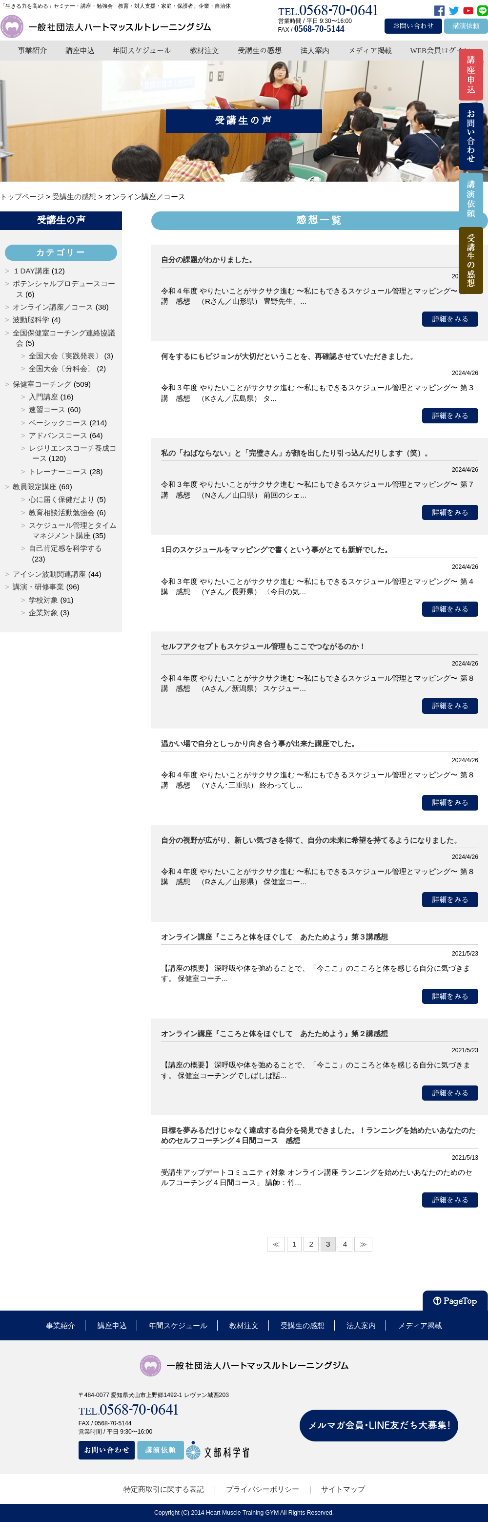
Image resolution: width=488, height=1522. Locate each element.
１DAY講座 (31, 271)
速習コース (47, 409)
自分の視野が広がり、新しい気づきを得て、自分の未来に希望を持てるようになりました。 (311, 840)
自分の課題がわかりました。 (208, 259)
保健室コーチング (42, 384)
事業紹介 (32, 50)
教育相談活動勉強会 (62, 512)
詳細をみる (450, 319)
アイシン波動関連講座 (49, 574)
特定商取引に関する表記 (163, 1489)
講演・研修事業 (38, 587)
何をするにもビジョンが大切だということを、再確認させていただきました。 (289, 356)
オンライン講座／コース (53, 307)
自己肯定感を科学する (65, 548)
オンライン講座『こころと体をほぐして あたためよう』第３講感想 (274, 937)
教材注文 (204, 50)
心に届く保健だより (62, 499)
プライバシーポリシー (262, 1489)
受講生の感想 (260, 50)
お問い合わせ (413, 26)
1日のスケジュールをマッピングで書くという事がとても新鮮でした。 (276, 549)
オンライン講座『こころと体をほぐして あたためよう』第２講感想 (274, 1033)
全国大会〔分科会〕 (62, 368)
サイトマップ (343, 1489)
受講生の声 (61, 220)
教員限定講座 (35, 486)
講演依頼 (466, 26)
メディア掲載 (370, 50)
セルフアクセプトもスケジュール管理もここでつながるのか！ (263, 646)
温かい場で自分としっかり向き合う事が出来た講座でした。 (260, 743)
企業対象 (43, 612)
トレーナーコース (58, 471)
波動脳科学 (31, 319)
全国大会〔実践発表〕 (65, 356)
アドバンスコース (58, 435)
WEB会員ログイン (440, 50)
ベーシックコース (58, 422)
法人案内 (314, 50)
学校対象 (43, 600)
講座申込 (80, 50)
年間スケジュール (142, 50)
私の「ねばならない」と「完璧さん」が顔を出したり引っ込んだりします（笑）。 (296, 453)
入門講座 (43, 397)
